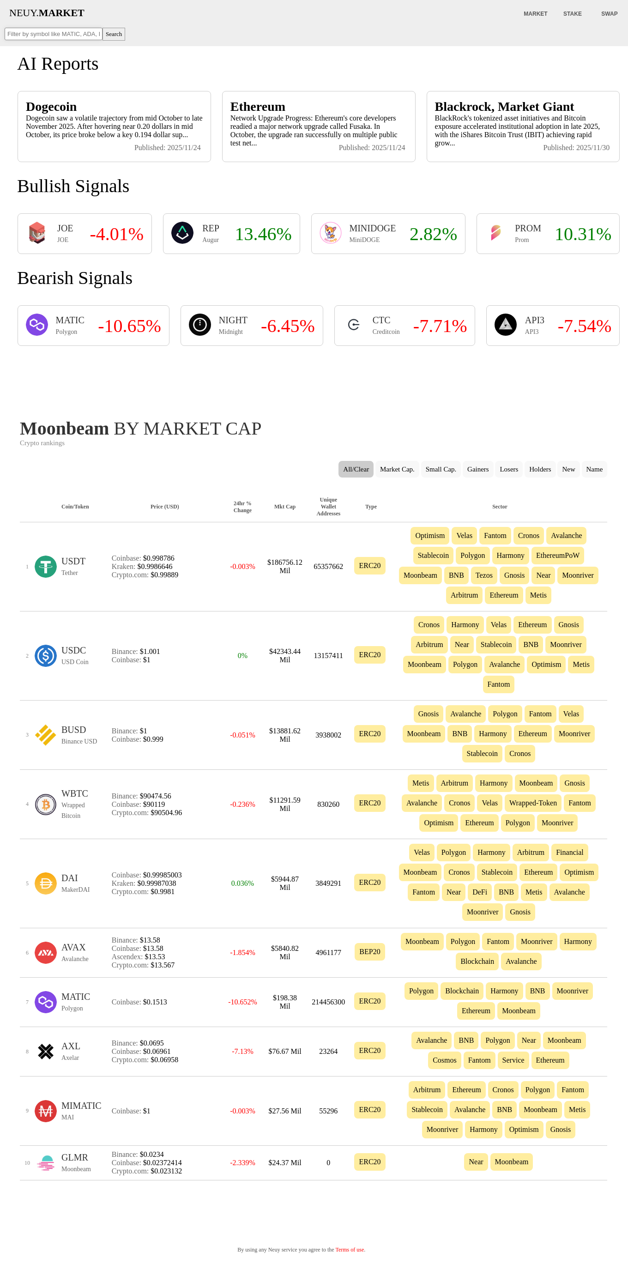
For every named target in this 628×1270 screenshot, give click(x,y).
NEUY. (47, 12)
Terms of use (349, 1249)
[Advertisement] (313, 379)
